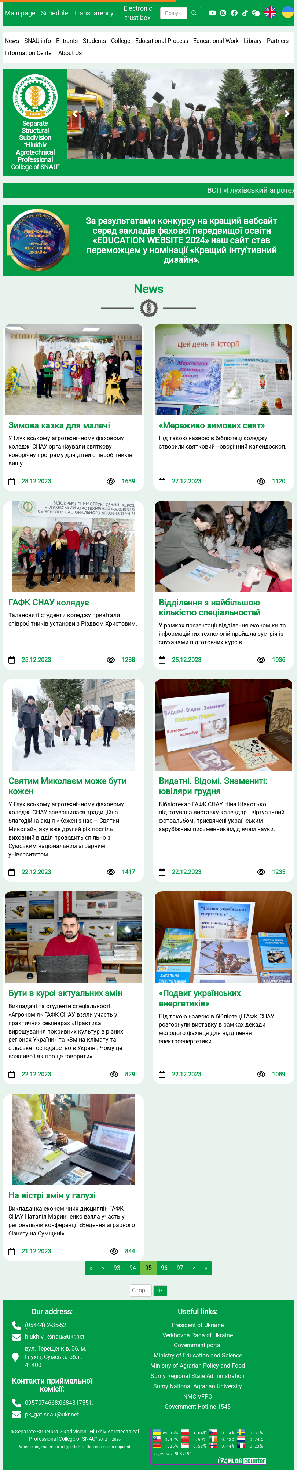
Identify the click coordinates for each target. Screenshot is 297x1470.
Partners (278, 40)
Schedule (54, 13)
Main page (20, 13)
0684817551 (75, 1402)
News (12, 40)
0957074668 (41, 1402)
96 (164, 1267)
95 (148, 1267)
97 (180, 1267)
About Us (70, 52)
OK (160, 1290)
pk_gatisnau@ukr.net (52, 1414)
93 (117, 1267)
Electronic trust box (138, 13)
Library (253, 40)
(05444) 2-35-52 (45, 1325)
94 (132, 1267)
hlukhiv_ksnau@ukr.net (54, 1336)
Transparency (94, 13)
